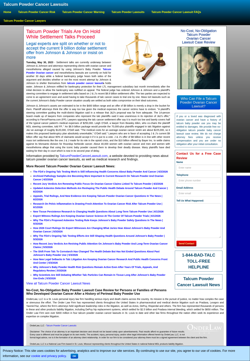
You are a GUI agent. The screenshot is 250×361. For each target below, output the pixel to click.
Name (179, 162)
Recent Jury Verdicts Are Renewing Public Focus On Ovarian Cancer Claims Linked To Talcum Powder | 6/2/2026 (98, 183)
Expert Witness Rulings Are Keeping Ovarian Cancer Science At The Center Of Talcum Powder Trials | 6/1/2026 (97, 216)
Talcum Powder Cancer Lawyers (24, 20)
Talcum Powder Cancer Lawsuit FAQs (176, 12)
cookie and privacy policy (48, 356)
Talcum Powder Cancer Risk (36, 12)
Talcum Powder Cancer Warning (83, 12)
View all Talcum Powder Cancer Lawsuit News (58, 283)
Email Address (184, 187)
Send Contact (186, 243)
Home (7, 12)
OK (74, 356)
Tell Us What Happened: (190, 200)
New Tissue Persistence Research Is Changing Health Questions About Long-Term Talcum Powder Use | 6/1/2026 (98, 211)
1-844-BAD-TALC (198, 255)
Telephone (182, 175)
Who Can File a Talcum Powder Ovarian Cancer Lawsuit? (198, 102)
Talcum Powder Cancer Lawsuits (35, 4)
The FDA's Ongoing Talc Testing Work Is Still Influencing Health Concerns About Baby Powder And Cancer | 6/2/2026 (100, 171)
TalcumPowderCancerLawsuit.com (84, 156)
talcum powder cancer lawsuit (85, 83)
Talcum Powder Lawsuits (127, 12)
